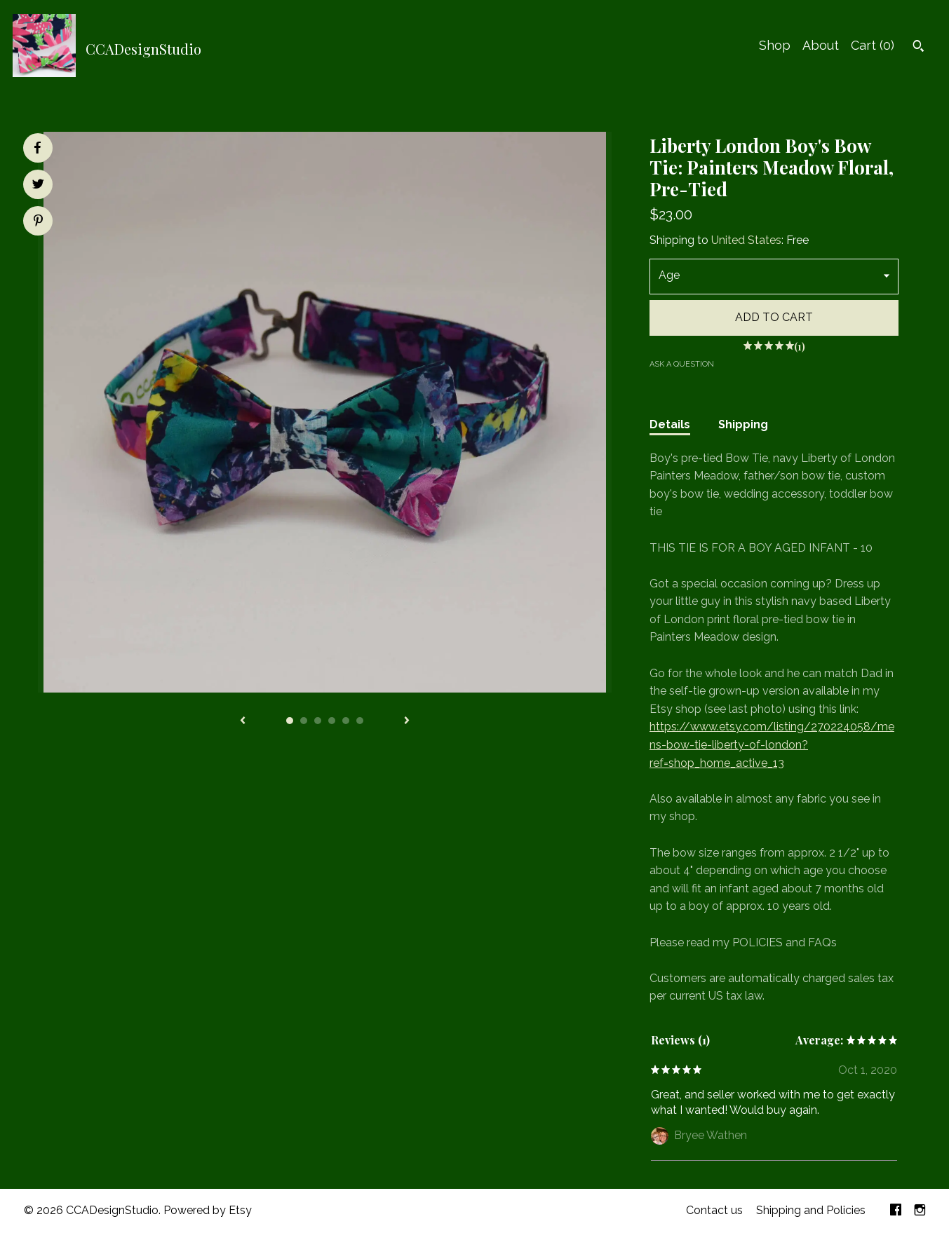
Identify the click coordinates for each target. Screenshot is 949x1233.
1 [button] (289, 720)
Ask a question (682, 364)
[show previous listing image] (242, 721)
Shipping (743, 424)
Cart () (872, 45)
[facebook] (895, 1211)
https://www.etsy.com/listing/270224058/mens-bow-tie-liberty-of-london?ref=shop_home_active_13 (772, 744)
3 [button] (317, 720)
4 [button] (331, 720)
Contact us (714, 1210)
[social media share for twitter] (38, 185)
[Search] (918, 47)
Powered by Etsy (207, 1210)
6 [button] (359, 720)
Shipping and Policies (811, 1210)
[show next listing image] (407, 721)
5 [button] (345, 720)
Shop (774, 45)
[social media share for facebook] (37, 148)
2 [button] (303, 720)
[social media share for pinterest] (38, 222)
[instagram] (920, 1211)
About (820, 45)
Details (670, 424)
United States (746, 240)
